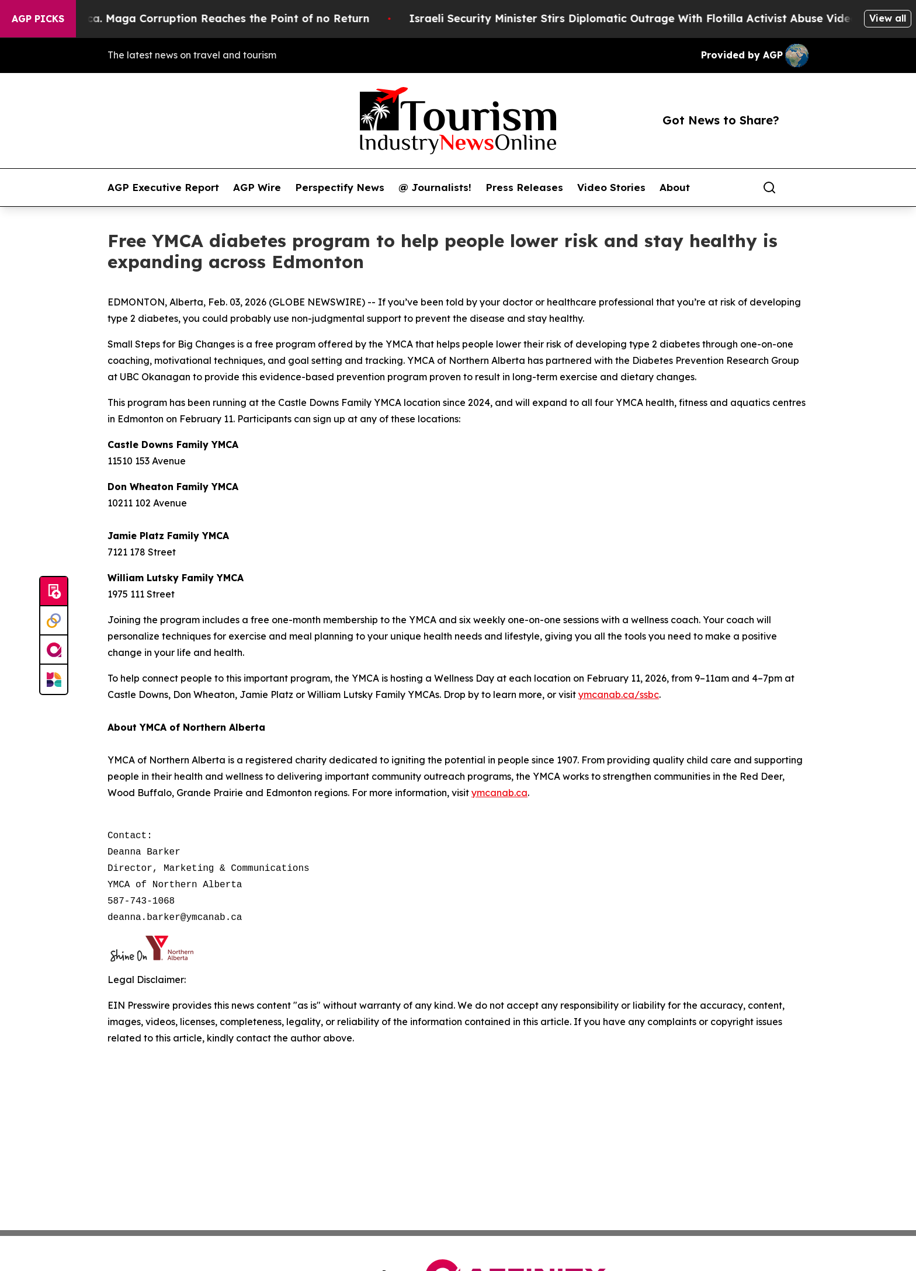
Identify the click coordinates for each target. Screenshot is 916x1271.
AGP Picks (38, 19)
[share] (800, 187)
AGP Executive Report (163, 187)
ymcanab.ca (499, 792)
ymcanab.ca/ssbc (618, 694)
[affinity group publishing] (53, 650)
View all (887, 18)
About (675, 187)
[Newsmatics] (53, 679)
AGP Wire (257, 187)
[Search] (769, 187)
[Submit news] (53, 591)
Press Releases (524, 187)
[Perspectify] (53, 621)
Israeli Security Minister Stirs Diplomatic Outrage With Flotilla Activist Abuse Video (655, 18)
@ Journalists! (434, 187)
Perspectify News (339, 187)
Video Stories (611, 187)
